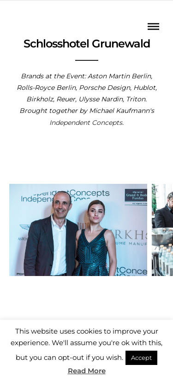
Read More (87, 370)
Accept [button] (141, 357)
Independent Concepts (85, 122)
